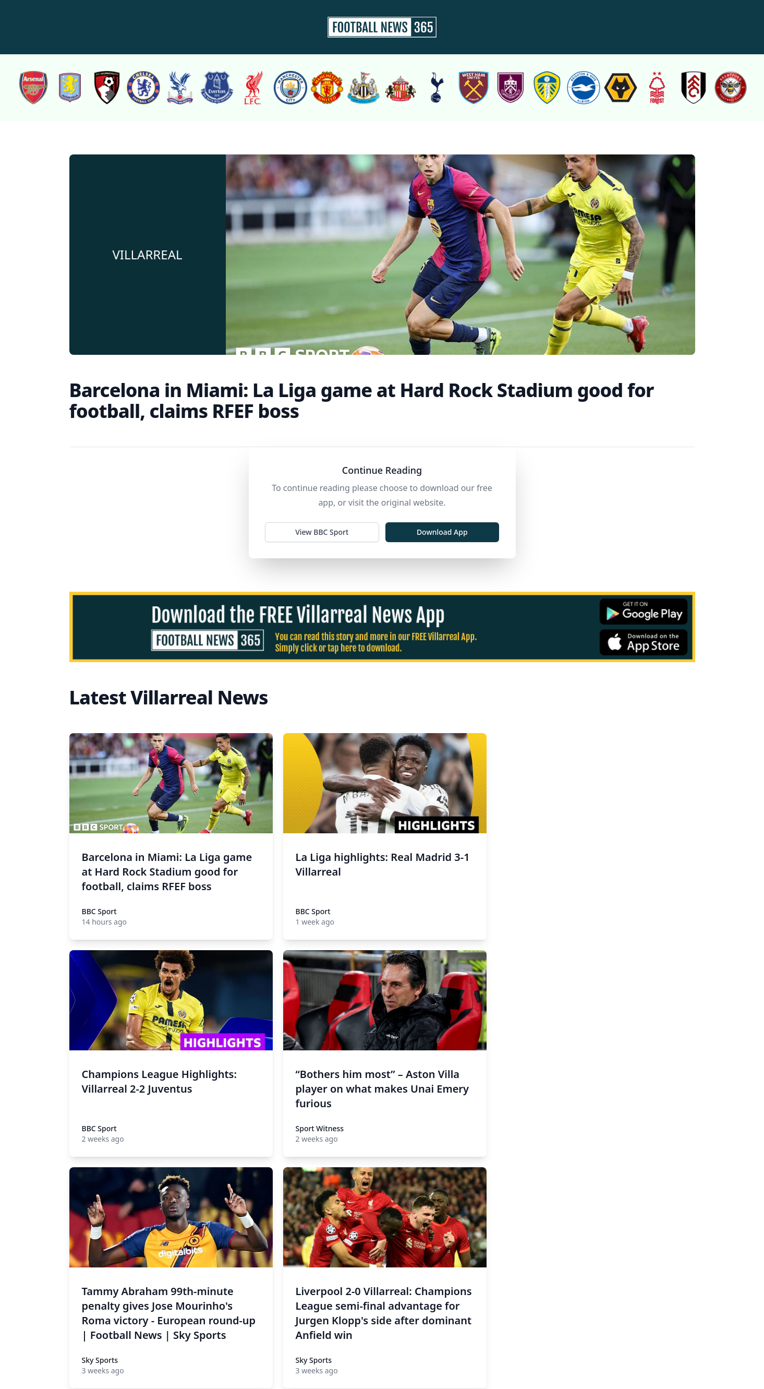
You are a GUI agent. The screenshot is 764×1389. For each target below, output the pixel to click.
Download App (442, 532)
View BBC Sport (321, 532)
